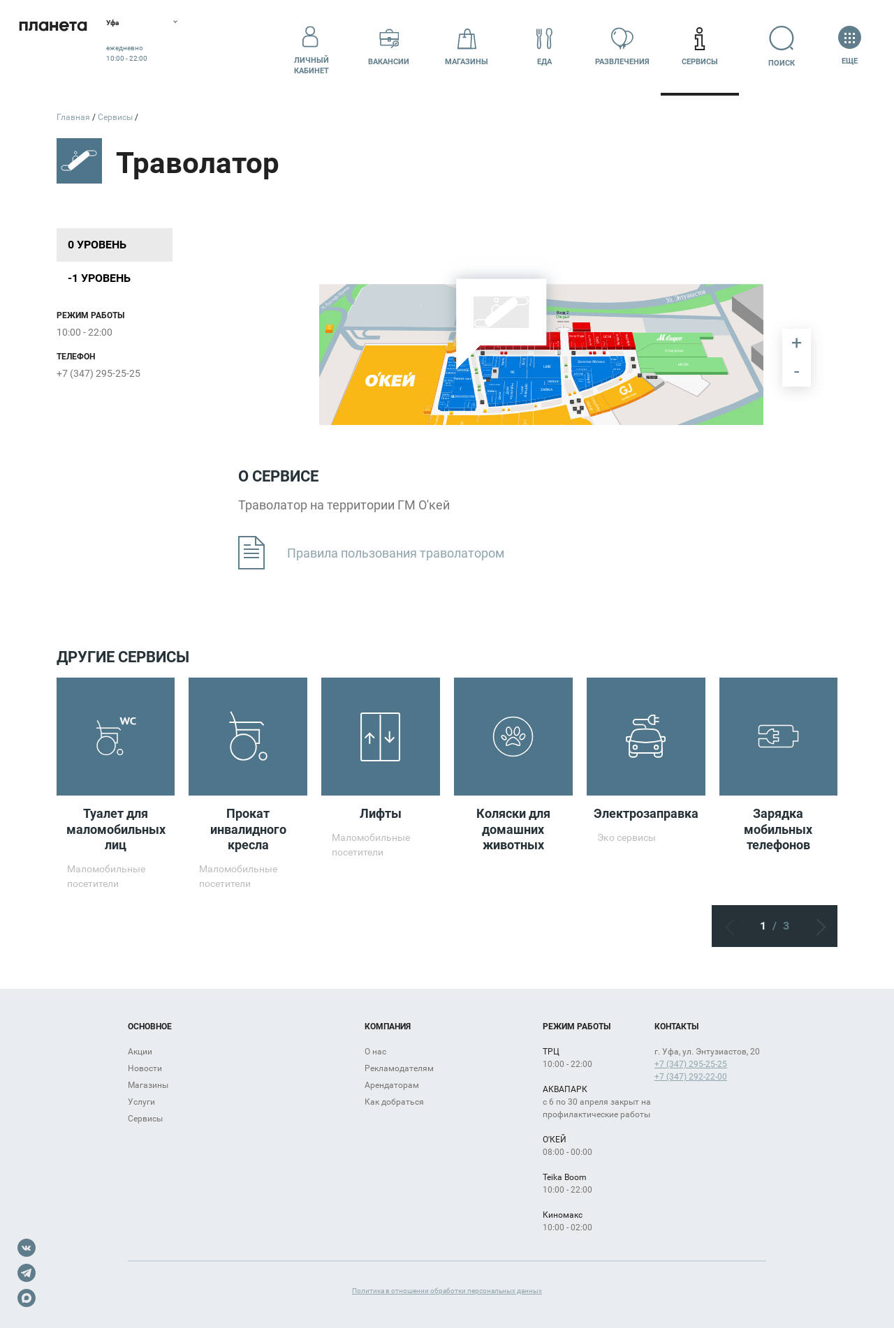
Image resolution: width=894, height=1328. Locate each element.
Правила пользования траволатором (371, 553)
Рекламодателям (399, 1068)
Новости (145, 1068)
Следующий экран (816, 926)
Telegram (26, 1273)
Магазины (466, 46)
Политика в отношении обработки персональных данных (447, 1291)
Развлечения (622, 46)
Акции (140, 1052)
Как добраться (394, 1102)
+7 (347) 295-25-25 (98, 373)
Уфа (149, 24)
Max (26, 1298)
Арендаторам (392, 1085)
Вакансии (388, 46)
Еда (544, 46)
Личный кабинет (311, 47)
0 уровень (97, 244)
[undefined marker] (421, 306)
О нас (375, 1052)
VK (26, 1248)
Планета (70, 47)
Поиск (777, 46)
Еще (849, 46)
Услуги (141, 1102)
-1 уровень (99, 278)
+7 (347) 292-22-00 (690, 1077)
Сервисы (700, 46)
